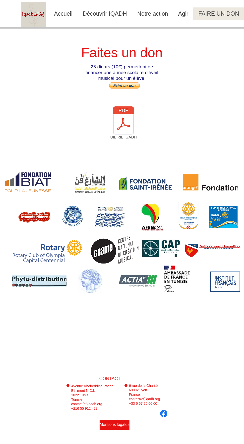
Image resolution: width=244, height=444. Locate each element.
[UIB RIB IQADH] (123, 123)
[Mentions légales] (114, 425)
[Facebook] (164, 413)
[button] (124, 85)
